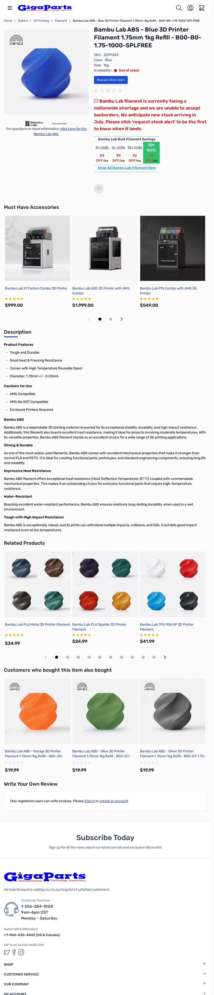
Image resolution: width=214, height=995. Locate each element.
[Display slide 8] (132, 657)
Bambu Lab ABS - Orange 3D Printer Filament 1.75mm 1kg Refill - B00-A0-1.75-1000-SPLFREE (34, 756)
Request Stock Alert (111, 80)
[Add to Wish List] (99, 189)
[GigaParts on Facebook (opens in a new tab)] (14, 952)
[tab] (17, 333)
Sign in (89, 801)
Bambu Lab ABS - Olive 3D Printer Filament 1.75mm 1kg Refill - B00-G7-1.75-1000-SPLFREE (101, 756)
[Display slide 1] (99, 319)
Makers (23, 20)
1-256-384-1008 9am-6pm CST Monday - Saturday (39, 912)
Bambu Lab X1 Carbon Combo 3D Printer (36, 288)
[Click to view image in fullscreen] (46, 72)
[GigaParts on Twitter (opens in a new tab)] (7, 952)
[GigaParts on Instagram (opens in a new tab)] (21, 952)
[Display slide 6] (110, 657)
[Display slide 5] (99, 657)
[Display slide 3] (78, 657)
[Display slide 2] (110, 319)
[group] (108, 91)
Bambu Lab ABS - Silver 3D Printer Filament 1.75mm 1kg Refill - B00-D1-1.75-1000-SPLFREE (172, 756)
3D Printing (41, 20)
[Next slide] (121, 319)
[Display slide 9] (143, 657)
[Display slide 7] (121, 657)
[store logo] (45, 8)
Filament (61, 20)
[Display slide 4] (89, 657)
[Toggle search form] (179, 8)
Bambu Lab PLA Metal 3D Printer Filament (37, 624)
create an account (113, 801)
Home (8, 20)
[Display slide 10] (154, 657)
